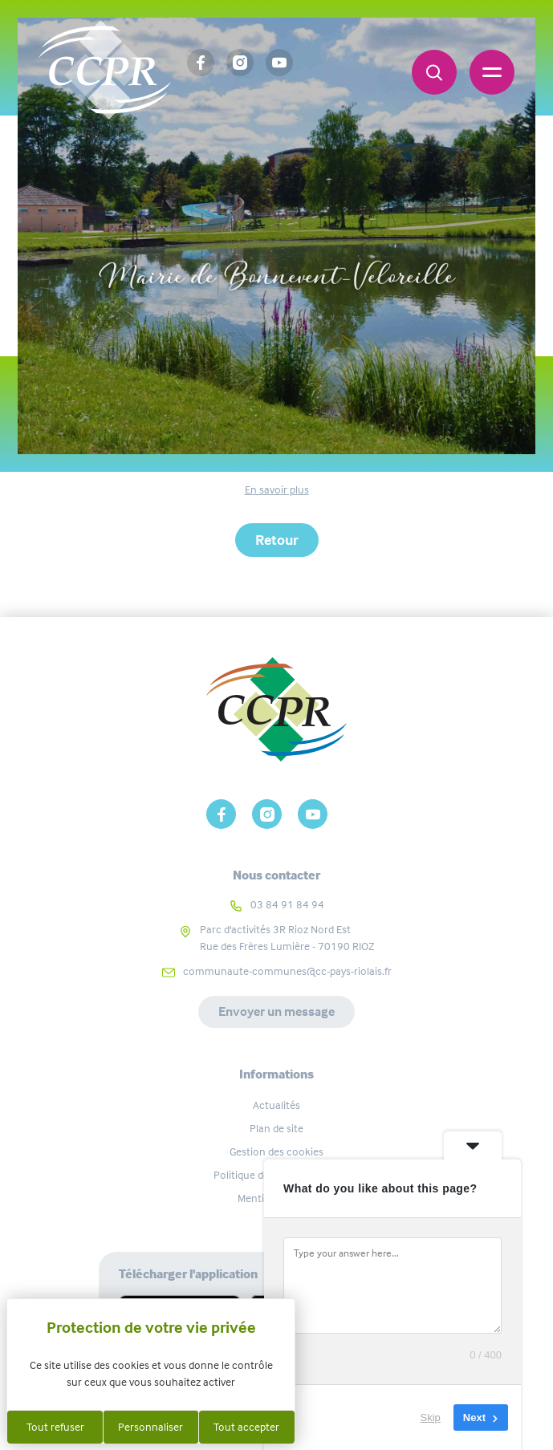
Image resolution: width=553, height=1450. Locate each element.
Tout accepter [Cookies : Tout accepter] (246, 1427)
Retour (277, 540)
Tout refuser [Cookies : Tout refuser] (55, 1427)
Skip (431, 1417)
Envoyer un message (276, 1011)
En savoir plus (277, 489)
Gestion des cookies (276, 1151)
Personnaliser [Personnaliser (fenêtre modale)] (150, 1427)
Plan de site (276, 1128)
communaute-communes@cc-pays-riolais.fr (287, 971)
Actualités (276, 1105)
